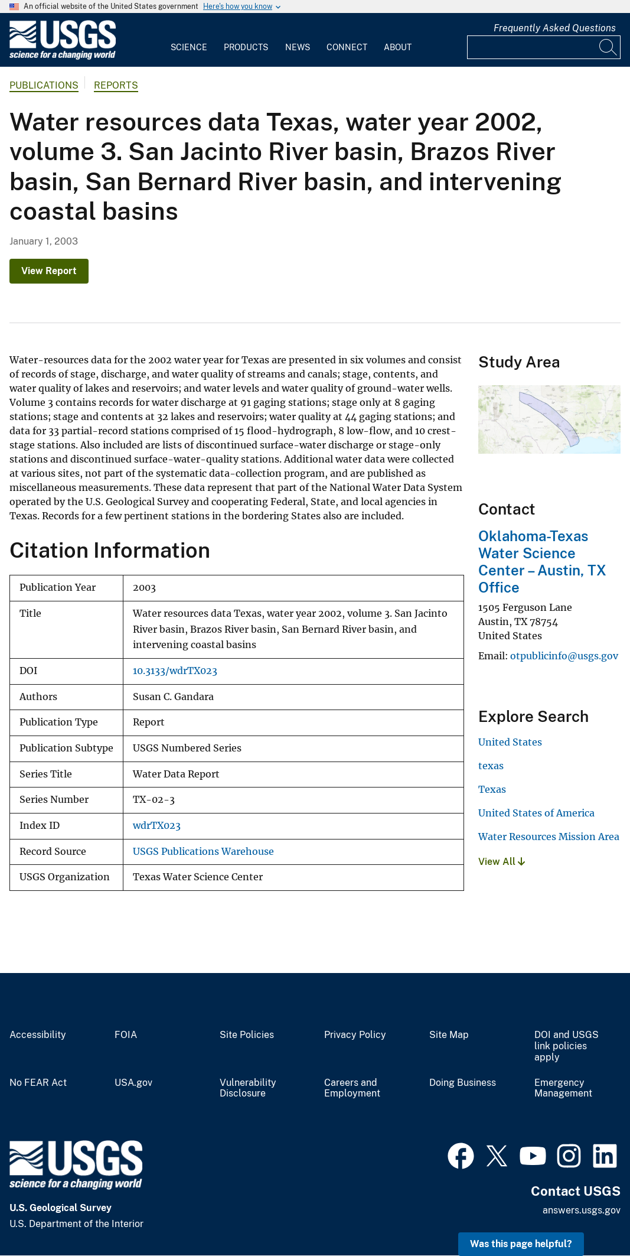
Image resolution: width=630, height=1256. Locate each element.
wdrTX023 (157, 825)
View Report (49, 270)
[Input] (544, 47)
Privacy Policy (355, 1035)
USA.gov (133, 1083)
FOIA (126, 1035)
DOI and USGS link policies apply (566, 1046)
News (297, 47)
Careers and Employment (352, 1088)
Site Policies (247, 1035)
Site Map (449, 1035)
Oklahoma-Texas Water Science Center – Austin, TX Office (542, 561)
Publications (44, 85)
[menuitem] (189, 40)
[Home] (62, 57)
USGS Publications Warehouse (203, 851)
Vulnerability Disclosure (248, 1088)
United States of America (536, 813)
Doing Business (462, 1083)
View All (501, 861)
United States (510, 742)
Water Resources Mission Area (548, 836)
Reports (116, 85)
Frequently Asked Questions (555, 28)
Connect (347, 47)
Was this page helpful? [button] (521, 1244)
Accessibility (37, 1035)
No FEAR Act (38, 1083)
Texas (492, 789)
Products (246, 47)
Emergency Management (563, 1088)
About (398, 47)
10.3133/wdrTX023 (175, 670)
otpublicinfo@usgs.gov (564, 656)
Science (189, 47)
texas (491, 766)
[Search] (609, 47)
